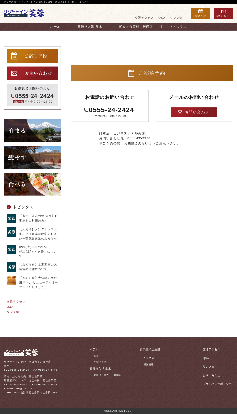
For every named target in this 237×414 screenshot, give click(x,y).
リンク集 (176, 17)
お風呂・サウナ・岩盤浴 (107, 375)
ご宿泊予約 (100, 362)
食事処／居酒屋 (150, 349)
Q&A (161, 17)
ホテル (94, 349)
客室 (96, 355)
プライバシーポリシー (217, 383)
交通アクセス (144, 17)
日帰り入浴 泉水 (100, 368)
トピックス (23, 207)
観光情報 (149, 364)
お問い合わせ (197, 112)
